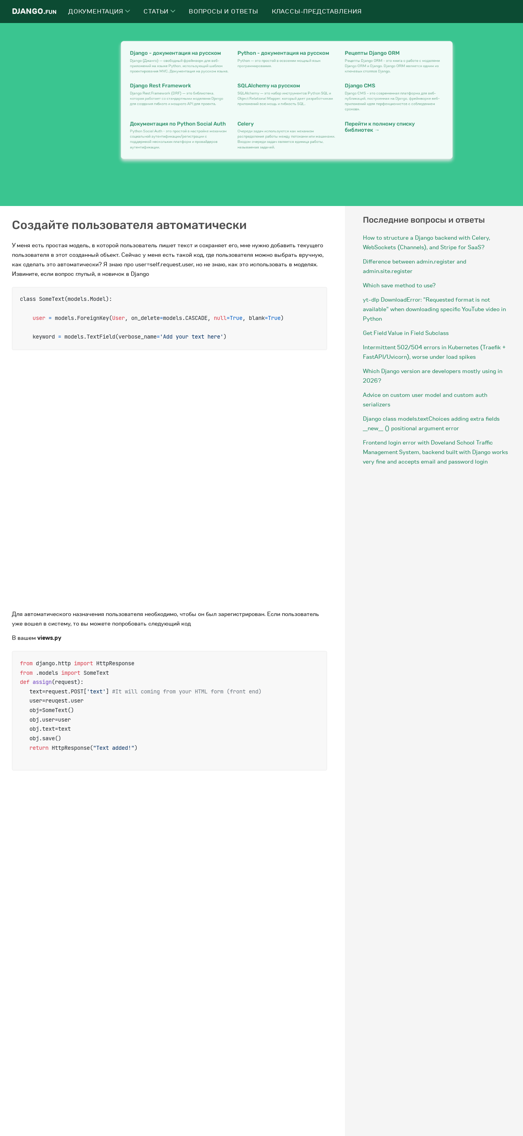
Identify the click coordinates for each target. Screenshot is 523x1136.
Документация (99, 11)
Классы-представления (317, 11)
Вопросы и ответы (223, 11)
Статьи (159, 11)
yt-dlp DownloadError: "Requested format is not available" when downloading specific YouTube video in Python (434, 309)
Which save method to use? (399, 285)
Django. (34, 11)
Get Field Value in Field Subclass (406, 333)
